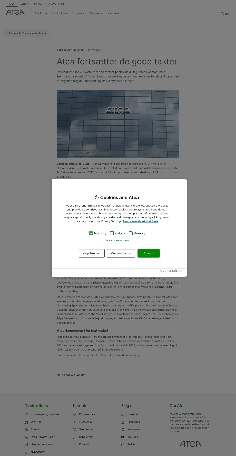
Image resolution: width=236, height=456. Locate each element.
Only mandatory (121, 253)
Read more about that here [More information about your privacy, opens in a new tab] (140, 221)
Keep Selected (91, 253)
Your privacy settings (117, 240)
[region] (119, 228)
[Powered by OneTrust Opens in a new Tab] (172, 271)
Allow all (149, 253)
